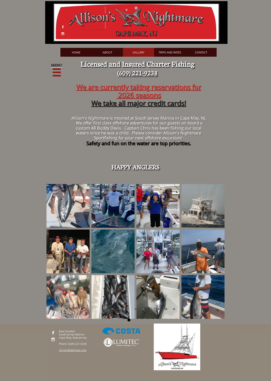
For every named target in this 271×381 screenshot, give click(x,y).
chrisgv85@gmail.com (72, 350)
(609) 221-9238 (96, 344)
